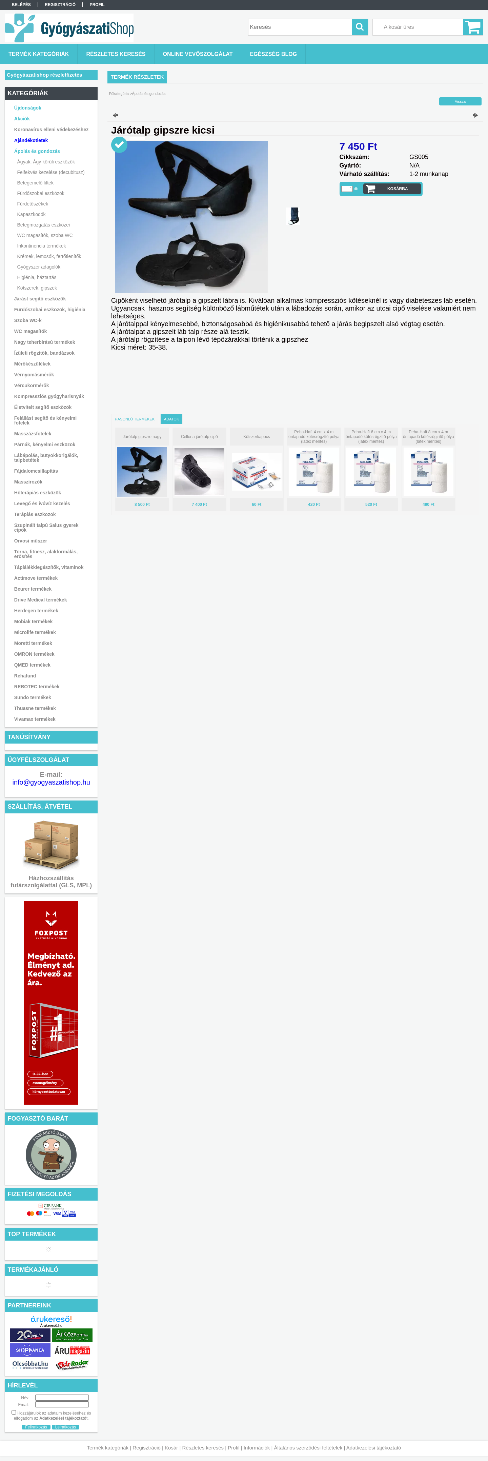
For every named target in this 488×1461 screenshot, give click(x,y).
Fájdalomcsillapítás (36, 471)
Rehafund (25, 675)
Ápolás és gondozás (148, 94)
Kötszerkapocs (256, 436)
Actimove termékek (36, 578)
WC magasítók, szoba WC (45, 235)
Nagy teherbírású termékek (44, 342)
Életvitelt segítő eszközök (43, 407)
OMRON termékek (34, 654)
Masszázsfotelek (33, 433)
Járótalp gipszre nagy (142, 436)
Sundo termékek (32, 697)
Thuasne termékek (35, 708)
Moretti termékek (33, 643)
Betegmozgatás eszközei (43, 225)
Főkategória (119, 94)
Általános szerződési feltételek (308, 1447)
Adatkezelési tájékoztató (373, 1447)
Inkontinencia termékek (41, 246)
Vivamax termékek (35, 719)
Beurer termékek (33, 589)
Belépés (21, 4)
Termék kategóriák (108, 1447)
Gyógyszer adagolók (39, 267)
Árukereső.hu (51, 1325)
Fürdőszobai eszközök (40, 193)
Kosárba (397, 188)
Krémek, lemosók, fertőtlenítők (49, 256)
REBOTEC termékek (37, 686)
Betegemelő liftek (35, 182)
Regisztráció (147, 1447)
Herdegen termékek (36, 610)
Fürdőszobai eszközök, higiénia (49, 309)
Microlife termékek (35, 632)
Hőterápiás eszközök (37, 492)
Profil (233, 1447)
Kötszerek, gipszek (37, 288)
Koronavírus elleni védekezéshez (51, 129)
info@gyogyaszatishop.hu (51, 782)
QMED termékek (32, 665)
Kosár (171, 1447)
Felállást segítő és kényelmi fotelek (45, 420)
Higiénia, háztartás (37, 277)
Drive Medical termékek (40, 600)
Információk (257, 1447)
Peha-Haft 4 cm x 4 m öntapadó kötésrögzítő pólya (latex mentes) (314, 437)
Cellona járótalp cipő (199, 436)
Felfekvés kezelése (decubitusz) (51, 172)
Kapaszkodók (31, 214)
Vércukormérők (31, 385)
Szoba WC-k (28, 320)
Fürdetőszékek (32, 203)
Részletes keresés (203, 1447)
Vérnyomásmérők (34, 374)
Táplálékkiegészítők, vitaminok (49, 567)
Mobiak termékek (33, 621)
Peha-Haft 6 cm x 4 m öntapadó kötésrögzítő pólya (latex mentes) (371, 437)
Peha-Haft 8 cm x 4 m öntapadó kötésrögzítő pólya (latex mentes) (428, 437)
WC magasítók (30, 331)
